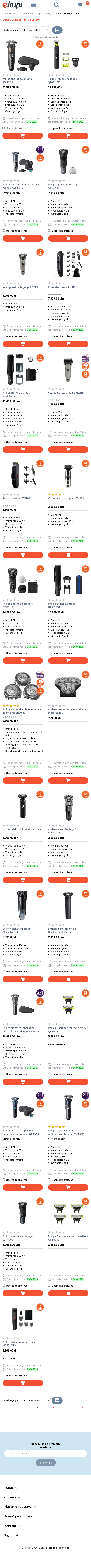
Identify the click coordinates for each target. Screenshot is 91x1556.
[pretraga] (56, 5)
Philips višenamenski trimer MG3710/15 (19, 1343)
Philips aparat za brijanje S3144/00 (18, 1238)
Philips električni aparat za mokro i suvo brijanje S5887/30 (21, 1029)
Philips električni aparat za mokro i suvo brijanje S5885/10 (66, 1132)
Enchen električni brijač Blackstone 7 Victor (62, 930)
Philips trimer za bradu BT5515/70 (62, 605)
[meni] (33, 5)
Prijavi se (46, 1462)
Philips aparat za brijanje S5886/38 (17, 80)
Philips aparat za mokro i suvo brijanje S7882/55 (21, 186)
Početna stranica (10, 13)
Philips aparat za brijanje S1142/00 (63, 186)
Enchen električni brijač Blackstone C (62, 831)
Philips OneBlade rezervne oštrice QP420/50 (68, 1029)
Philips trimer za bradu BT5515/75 (16, 394)
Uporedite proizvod (14, 128)
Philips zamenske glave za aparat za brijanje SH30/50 (23, 711)
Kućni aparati (28, 13)
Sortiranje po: (10, 29)
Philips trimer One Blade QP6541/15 (62, 80)
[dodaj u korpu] (22, 136)
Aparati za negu (45, 13)
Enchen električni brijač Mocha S (22, 829)
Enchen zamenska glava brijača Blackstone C (67, 711)
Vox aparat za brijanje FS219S (66, 498)
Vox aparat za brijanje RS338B (21, 287)
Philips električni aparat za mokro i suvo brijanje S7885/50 (21, 1132)
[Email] (45, 1453)
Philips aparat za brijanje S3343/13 (18, 605)
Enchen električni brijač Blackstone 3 (16, 930)
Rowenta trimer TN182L (17, 498)
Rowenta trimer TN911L (62, 287)
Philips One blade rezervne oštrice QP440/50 (68, 1238)
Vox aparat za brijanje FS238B (66, 392)
